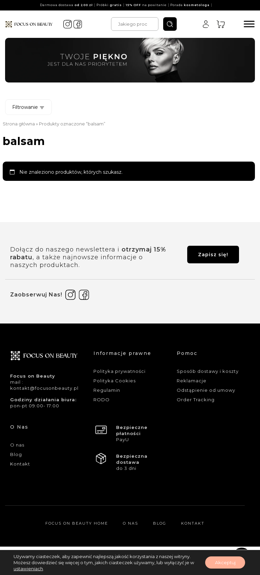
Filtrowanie (28, 107)
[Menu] (249, 24)
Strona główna (19, 123)
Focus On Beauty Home (76, 523)
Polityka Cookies (114, 380)
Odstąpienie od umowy (206, 390)
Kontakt (20, 463)
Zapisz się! (213, 254)
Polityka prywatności (119, 371)
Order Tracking (196, 399)
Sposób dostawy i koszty (208, 371)
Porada (190, 5)
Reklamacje (192, 380)
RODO (101, 399)
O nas (17, 445)
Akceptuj (224, 562)
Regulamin (106, 390)
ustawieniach (28, 568)
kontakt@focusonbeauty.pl (44, 388)
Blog (16, 454)
